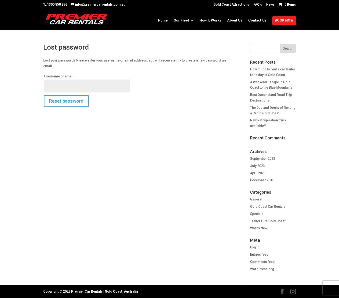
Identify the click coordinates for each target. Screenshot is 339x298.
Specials (256, 214)
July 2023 (257, 166)
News (270, 4)
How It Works (210, 20)
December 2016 (262, 180)
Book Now (284, 20)
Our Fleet (181, 20)
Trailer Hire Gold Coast (267, 221)
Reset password (66, 101)
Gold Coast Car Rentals (267, 206)
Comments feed (262, 262)
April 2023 (258, 173)
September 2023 (262, 158)
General (256, 199)
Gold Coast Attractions (231, 4)
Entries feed (259, 254)
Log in (254, 247)
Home (163, 20)
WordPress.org (262, 269)
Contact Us (257, 20)
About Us (234, 20)
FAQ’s (257, 4)
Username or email (58, 76)
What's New (258, 228)
